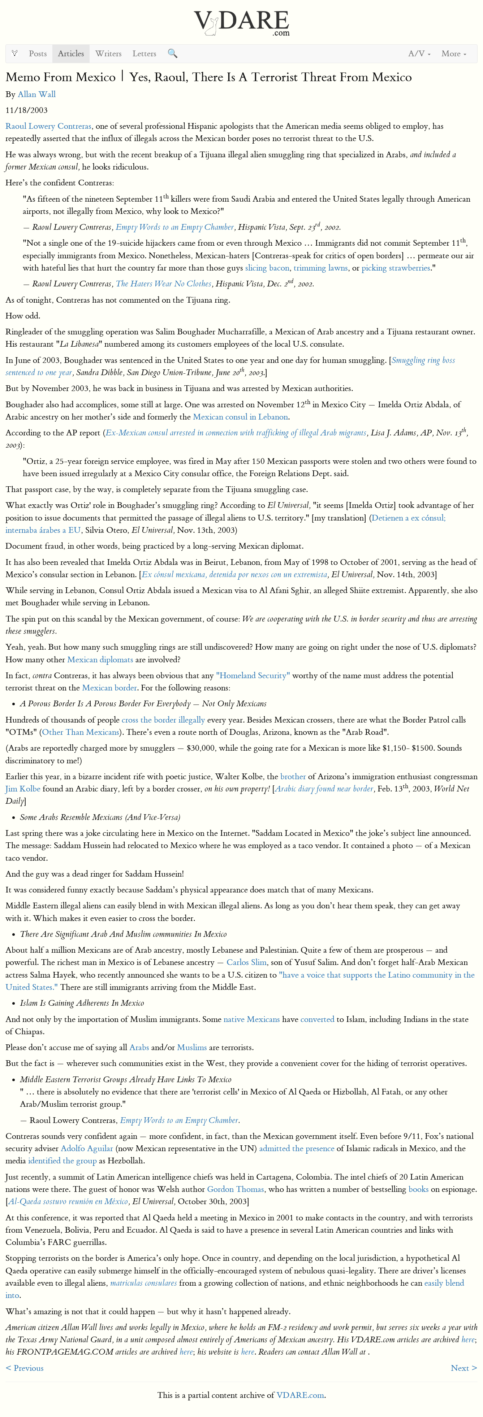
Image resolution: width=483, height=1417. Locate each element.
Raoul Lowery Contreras (48, 126)
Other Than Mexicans (80, 732)
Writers (108, 53)
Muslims (192, 1047)
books (419, 1189)
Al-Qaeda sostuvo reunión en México (68, 1202)
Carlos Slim (247, 962)
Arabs (139, 1047)
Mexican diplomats (100, 659)
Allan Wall (37, 94)
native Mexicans (252, 1019)
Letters (144, 53)
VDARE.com (300, 1395)
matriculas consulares (143, 1283)
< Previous (24, 1368)
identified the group (62, 1160)
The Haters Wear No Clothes (163, 284)
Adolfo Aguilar (87, 1148)
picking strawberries (396, 268)
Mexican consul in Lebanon (240, 417)
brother (293, 776)
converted (318, 1019)
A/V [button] (419, 53)
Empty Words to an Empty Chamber (175, 227)
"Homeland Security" (253, 675)
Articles (71, 53)
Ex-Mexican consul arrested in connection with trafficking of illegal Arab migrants (235, 433)
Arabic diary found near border (324, 789)
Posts (38, 53)
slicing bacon (267, 268)
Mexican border (109, 688)
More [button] (453, 53)
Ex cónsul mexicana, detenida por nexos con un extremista (234, 575)
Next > (464, 1368)
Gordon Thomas (235, 1189)
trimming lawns (321, 268)
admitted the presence (297, 1148)
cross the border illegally (163, 720)
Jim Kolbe (22, 789)
